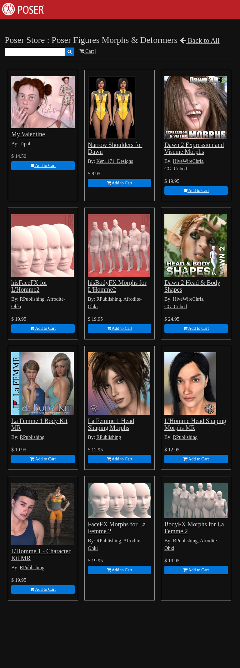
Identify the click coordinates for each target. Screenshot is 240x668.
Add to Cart (43, 165)
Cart (86, 51)
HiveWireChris (188, 161)
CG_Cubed (175, 168)
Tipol (25, 143)
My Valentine (28, 134)
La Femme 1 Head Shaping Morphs (111, 424)
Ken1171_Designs (114, 161)
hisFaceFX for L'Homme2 (29, 286)
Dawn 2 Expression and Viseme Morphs (194, 148)
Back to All (200, 40)
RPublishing (32, 299)
